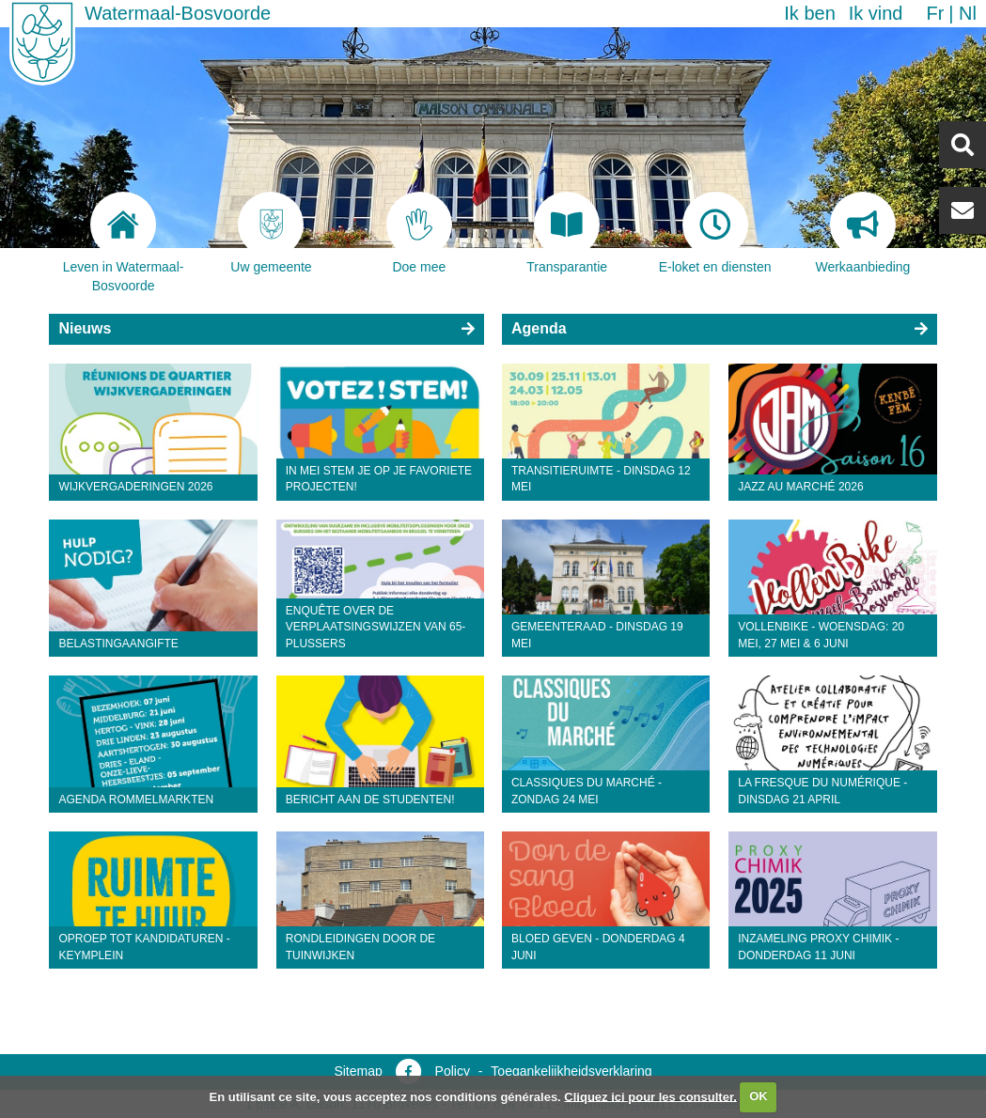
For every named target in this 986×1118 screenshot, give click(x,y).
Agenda (539, 328)
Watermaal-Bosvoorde (178, 13)
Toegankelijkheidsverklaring (571, 1071)
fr (935, 13)
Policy (452, 1071)
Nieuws (84, 328)
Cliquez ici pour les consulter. (650, 1096)
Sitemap (358, 1071)
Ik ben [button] (809, 13)
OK (758, 1096)
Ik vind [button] (876, 13)
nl (968, 13)
